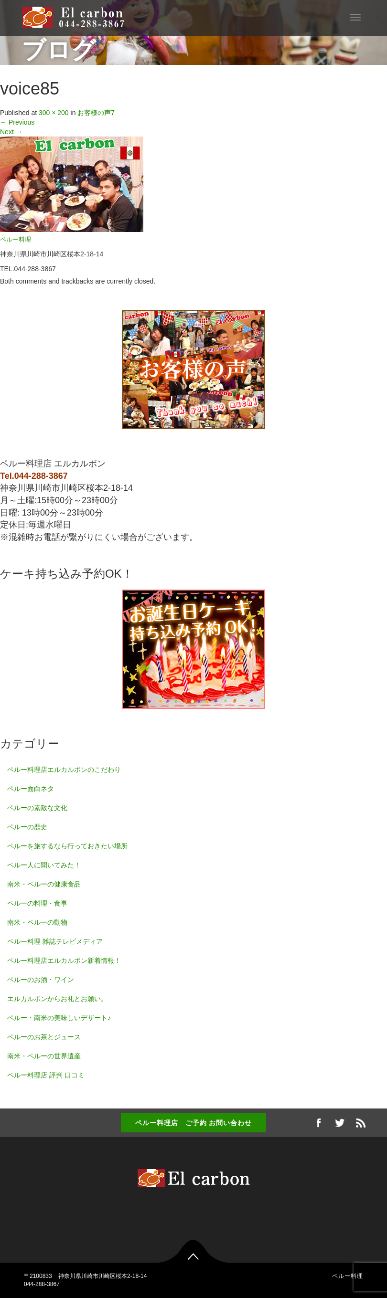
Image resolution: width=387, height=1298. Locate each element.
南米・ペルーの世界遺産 (44, 1056)
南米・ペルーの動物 (37, 922)
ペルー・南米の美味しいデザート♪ (59, 1018)
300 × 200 (54, 112)
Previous (17, 122)
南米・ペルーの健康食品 (44, 884)
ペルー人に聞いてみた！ (44, 865)
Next (11, 132)
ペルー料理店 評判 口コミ (46, 1075)
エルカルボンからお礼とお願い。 (57, 999)
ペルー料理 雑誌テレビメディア (55, 941)
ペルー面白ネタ (30, 788)
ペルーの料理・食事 (37, 903)
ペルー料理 (15, 239)
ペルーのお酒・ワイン (40, 979)
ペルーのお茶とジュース (44, 1037)
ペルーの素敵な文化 (37, 808)
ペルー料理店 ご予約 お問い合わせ (193, 1123)
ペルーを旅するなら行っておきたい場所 (67, 846)
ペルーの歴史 (27, 827)
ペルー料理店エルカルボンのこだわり (64, 769)
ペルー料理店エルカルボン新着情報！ (64, 960)
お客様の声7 (96, 112)
